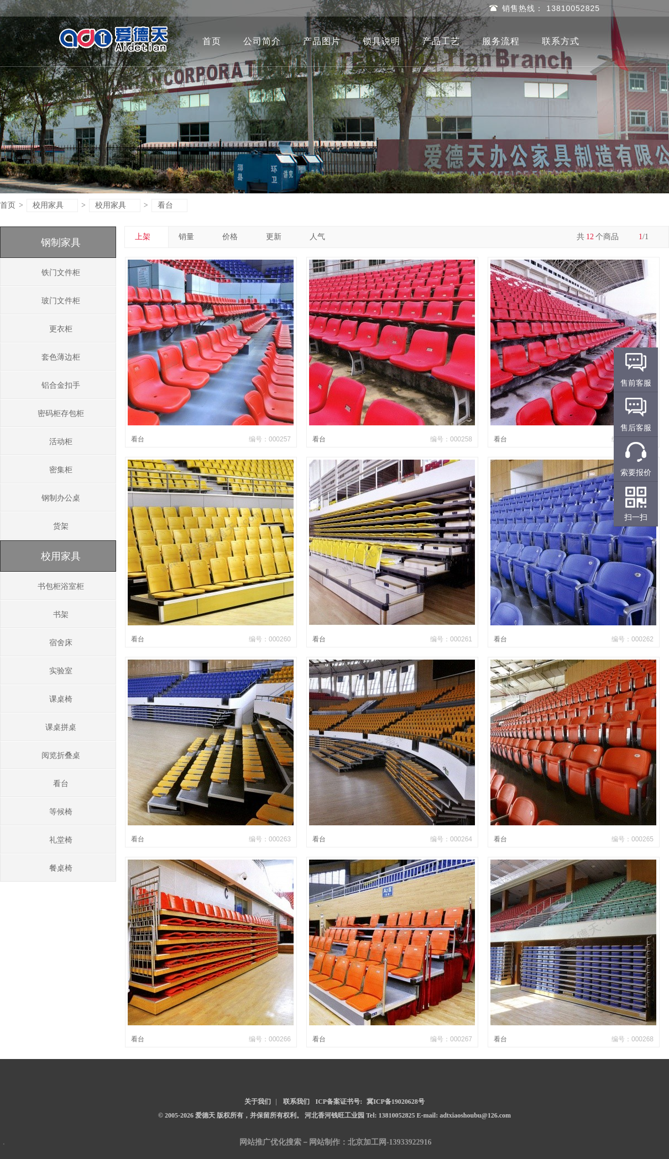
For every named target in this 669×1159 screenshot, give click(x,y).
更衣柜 (60, 329)
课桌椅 (60, 699)
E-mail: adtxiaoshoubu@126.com (464, 1115)
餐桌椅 (60, 868)
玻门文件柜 (60, 301)
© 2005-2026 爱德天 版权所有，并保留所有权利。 (230, 1115)
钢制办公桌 (60, 498)
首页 (211, 41)
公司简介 (262, 41)
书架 (61, 614)
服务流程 (501, 41)
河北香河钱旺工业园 (335, 1115)
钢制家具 (61, 242)
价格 (234, 237)
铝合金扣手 (60, 385)
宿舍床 (60, 643)
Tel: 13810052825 (391, 1115)
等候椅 (60, 812)
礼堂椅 (60, 840)
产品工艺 (441, 41)
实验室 (60, 671)
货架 (61, 526)
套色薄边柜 (60, 357)
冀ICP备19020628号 (396, 1101)
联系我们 (296, 1101)
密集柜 (60, 470)
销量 (190, 237)
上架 (147, 237)
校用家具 (53, 205)
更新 (278, 237)
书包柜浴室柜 (61, 586)
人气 (321, 237)
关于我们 (257, 1101)
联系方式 (560, 41)
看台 (170, 205)
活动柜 (60, 442)
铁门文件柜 (60, 272)
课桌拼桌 (60, 727)
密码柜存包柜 (61, 413)
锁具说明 (381, 41)
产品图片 (322, 41)
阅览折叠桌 (60, 755)
